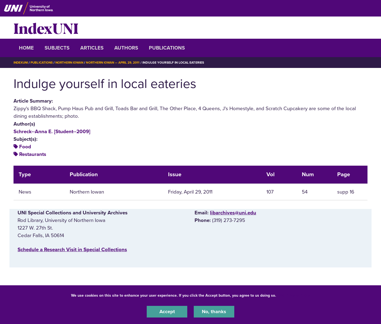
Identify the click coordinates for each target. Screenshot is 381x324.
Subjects (57, 48)
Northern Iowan (71, 62)
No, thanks (214, 312)
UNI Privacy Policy (294, 295)
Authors (126, 48)
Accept (167, 312)
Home (26, 48)
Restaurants (32, 154)
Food (25, 147)
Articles (91, 48)
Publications (167, 48)
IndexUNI (46, 27)
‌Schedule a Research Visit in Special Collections (72, 250)
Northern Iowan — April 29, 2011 (116, 62)
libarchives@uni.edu (233, 212)
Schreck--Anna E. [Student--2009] (52, 131)
